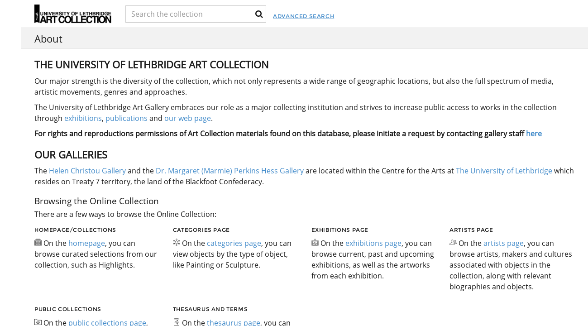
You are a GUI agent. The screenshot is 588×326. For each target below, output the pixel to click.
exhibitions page (373, 243)
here (534, 134)
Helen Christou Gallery (87, 171)
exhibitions (83, 118)
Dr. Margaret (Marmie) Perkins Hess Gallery (230, 171)
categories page (234, 243)
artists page (503, 243)
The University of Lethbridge (503, 171)
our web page (187, 118)
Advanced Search (347, 16)
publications (126, 118)
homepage (86, 243)
